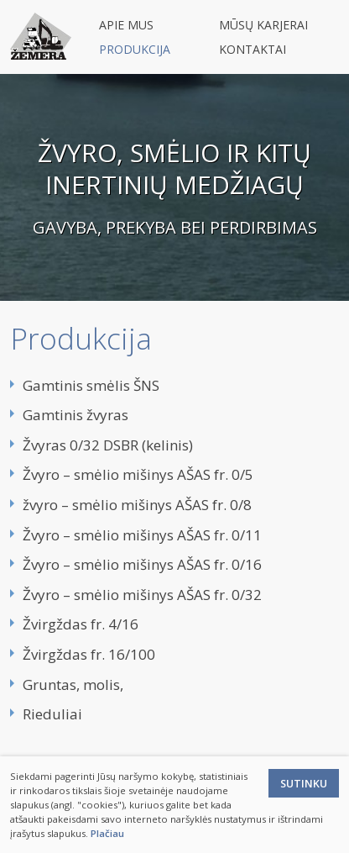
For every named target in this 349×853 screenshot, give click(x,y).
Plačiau (107, 833)
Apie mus (126, 25)
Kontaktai (252, 49)
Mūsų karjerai (263, 25)
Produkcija (134, 49)
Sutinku (303, 783)
